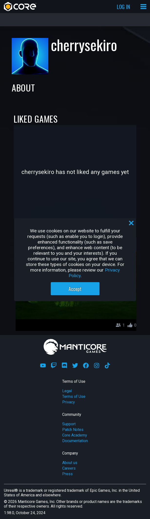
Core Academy (74, 435)
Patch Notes (72, 429)
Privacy (68, 402)
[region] (75, 259)
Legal (67, 391)
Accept (75, 288)
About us (69, 462)
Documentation (75, 440)
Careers (69, 468)
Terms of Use (73, 396)
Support (69, 424)
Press (67, 474)
